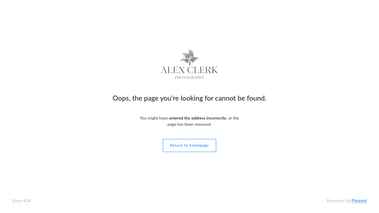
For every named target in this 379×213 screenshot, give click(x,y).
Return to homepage (189, 145)
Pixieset (359, 200)
